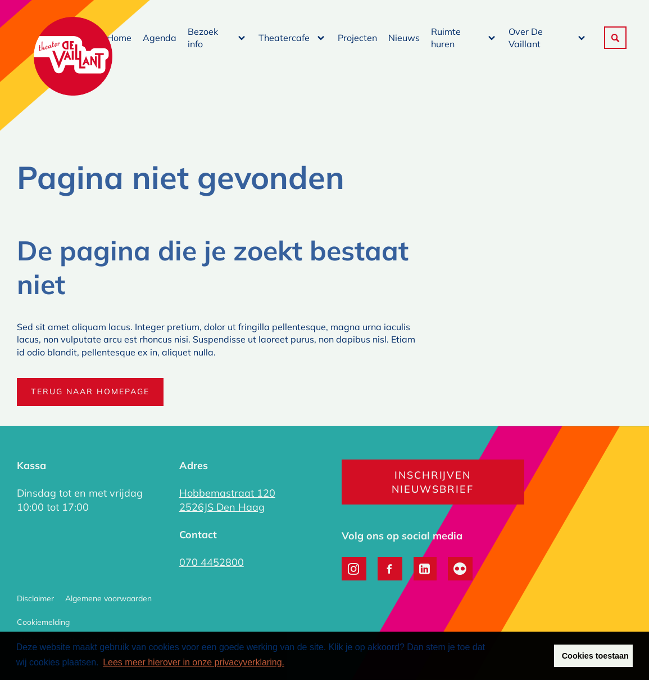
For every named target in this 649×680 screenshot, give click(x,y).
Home (119, 37)
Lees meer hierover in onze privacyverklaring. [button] (193, 662)
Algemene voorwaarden (108, 598)
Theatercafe (284, 37)
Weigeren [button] (523, 655)
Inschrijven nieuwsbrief (433, 482)
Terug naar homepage (90, 391)
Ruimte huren (446, 37)
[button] (615, 37)
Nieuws (404, 37)
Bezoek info (203, 37)
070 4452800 (211, 562)
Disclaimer (35, 598)
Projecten (357, 37)
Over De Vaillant (526, 37)
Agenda (159, 37)
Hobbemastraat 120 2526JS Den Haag (227, 500)
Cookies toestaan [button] (595, 655)
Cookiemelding (43, 622)
